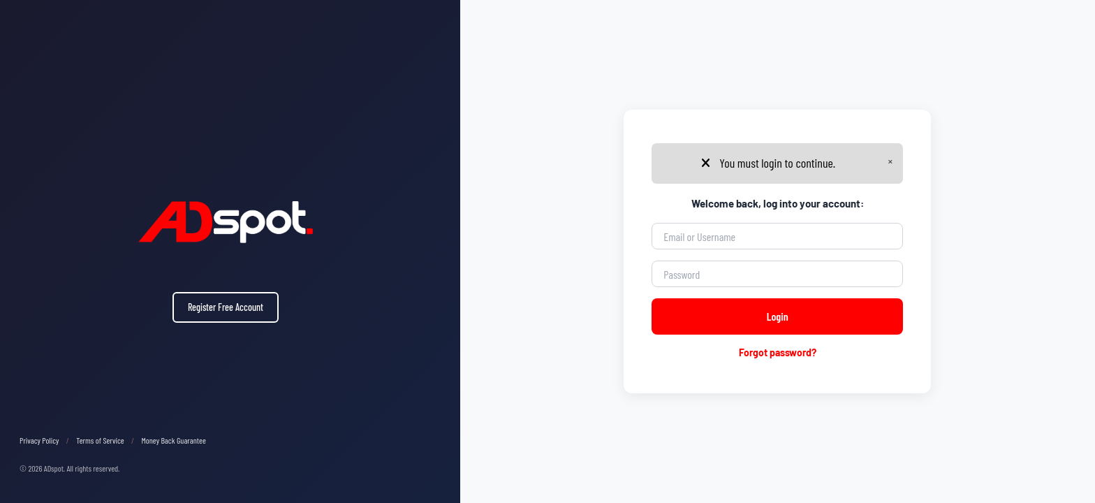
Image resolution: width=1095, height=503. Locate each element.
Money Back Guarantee (174, 440)
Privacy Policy (39, 440)
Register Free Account (225, 307)
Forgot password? (777, 352)
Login (777, 316)
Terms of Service (100, 440)
